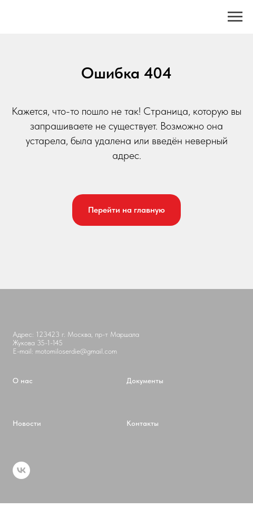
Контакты (142, 423)
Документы (144, 380)
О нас (23, 380)
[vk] (21, 476)
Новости (27, 423)
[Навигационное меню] (235, 17)
